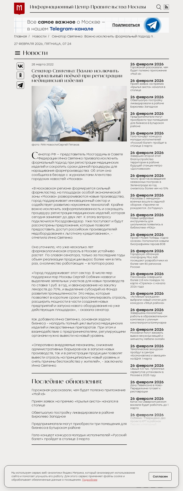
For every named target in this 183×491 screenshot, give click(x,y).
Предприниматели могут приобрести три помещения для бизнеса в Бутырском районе (79, 426)
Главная (20, 36)
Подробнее (89, 479)
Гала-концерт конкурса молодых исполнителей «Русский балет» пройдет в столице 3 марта (79, 437)
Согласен (160, 476)
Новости (39, 36)
